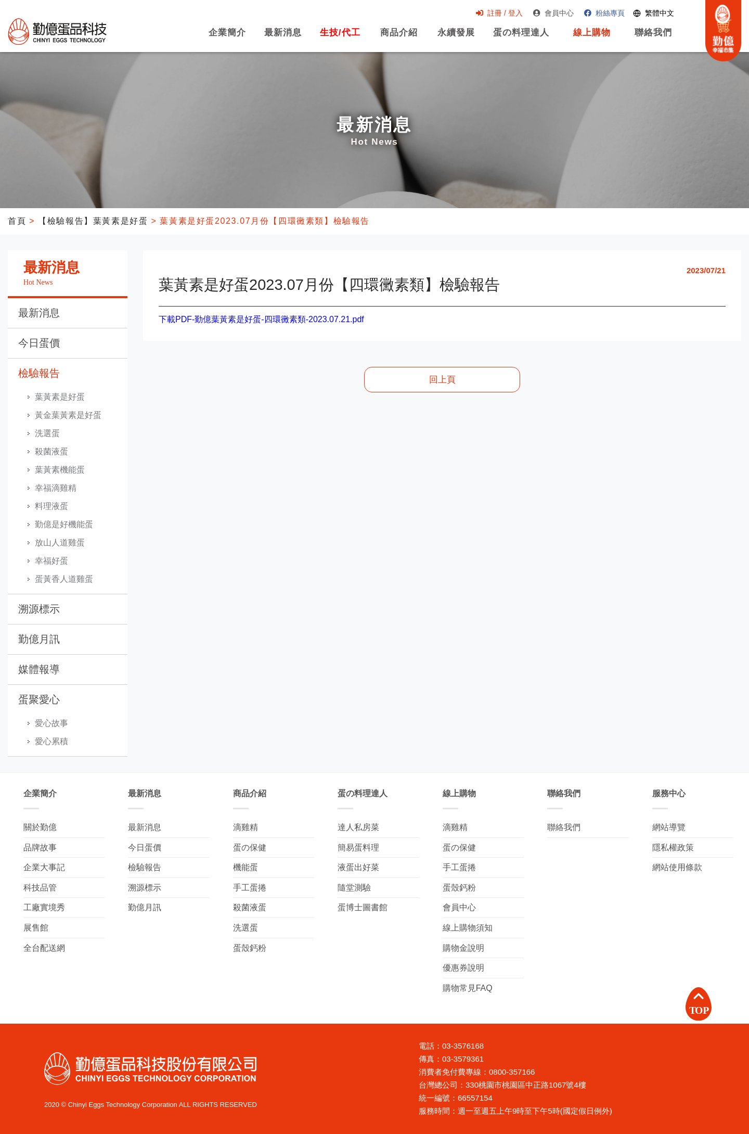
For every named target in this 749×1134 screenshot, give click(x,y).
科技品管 (40, 887)
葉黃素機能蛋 (60, 469)
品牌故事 (40, 847)
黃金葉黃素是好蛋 (68, 415)
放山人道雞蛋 (60, 542)
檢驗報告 (39, 373)
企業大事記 (44, 867)
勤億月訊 (39, 639)
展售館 (35, 927)
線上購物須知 (468, 927)
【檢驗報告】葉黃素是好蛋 (93, 220)
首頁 (17, 220)
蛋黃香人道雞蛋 (64, 579)
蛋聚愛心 (39, 699)
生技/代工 (336, 38)
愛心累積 (51, 741)
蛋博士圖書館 (363, 907)
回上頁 (442, 380)
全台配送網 (44, 948)
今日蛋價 (39, 343)
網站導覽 (669, 827)
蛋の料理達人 (517, 38)
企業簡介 (223, 38)
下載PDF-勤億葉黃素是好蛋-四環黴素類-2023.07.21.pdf (261, 319)
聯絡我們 (649, 38)
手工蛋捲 (249, 887)
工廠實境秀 (44, 907)
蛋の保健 (249, 847)
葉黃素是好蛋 (60, 396)
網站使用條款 (677, 867)
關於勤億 (40, 827)
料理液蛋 (51, 506)
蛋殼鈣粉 (249, 948)
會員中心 (550, 13)
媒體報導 (39, 669)
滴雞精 (245, 827)
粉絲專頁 (600, 13)
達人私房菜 (358, 827)
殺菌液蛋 (51, 451)
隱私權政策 (673, 847)
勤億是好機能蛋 (64, 524)
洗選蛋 (47, 433)
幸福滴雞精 (55, 487)
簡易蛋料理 (358, 847)
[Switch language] (650, 13)
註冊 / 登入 (495, 13)
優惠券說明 (463, 967)
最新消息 (279, 38)
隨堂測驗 (354, 887)
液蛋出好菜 (358, 867)
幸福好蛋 (51, 560)
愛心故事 (51, 723)
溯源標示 (39, 609)
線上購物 (588, 38)
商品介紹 (395, 38)
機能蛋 (245, 867)
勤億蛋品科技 (57, 31)
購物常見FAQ (468, 988)
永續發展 (452, 38)
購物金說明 (463, 948)
